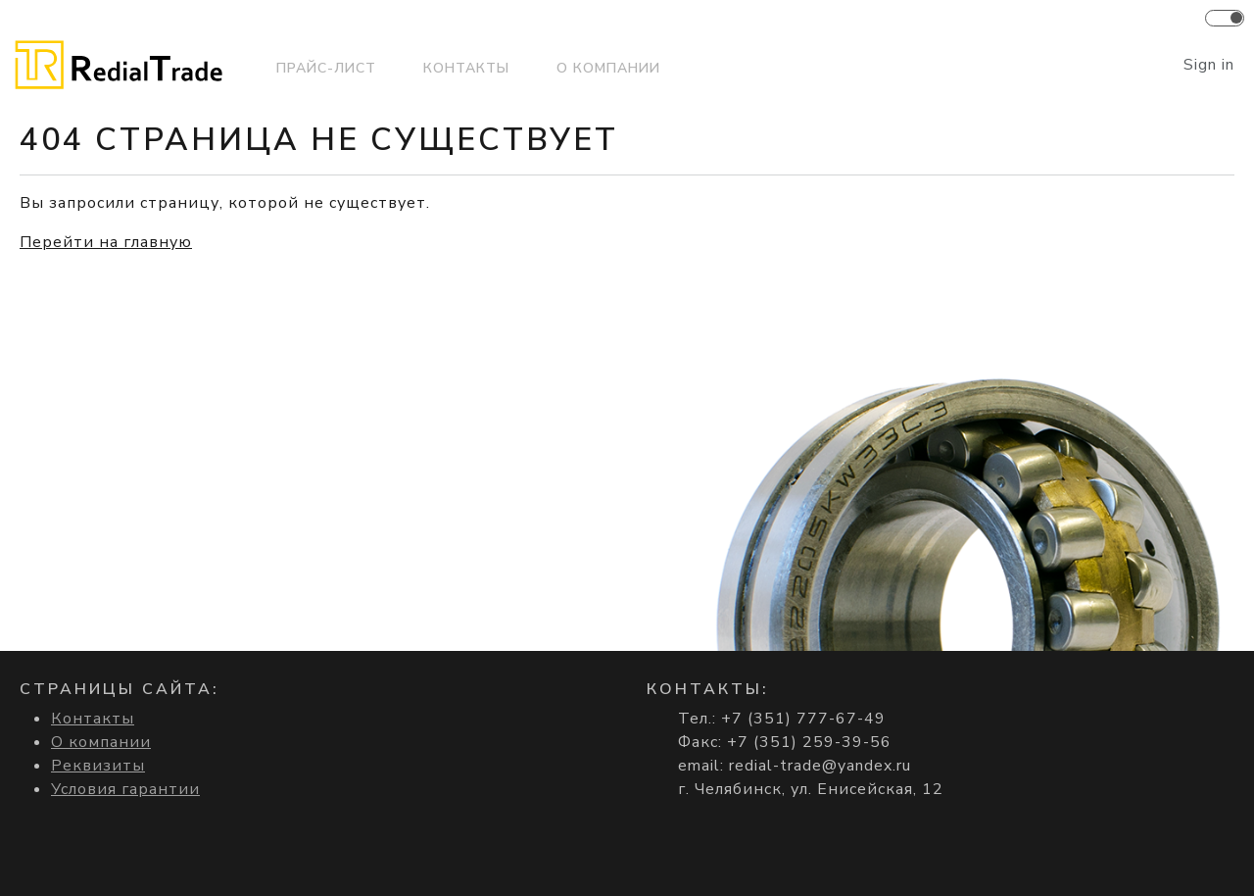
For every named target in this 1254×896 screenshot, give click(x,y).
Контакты (466, 68)
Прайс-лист (326, 68)
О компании (608, 68)
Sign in (1208, 64)
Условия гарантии (125, 789)
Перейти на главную (106, 242)
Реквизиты (98, 765)
